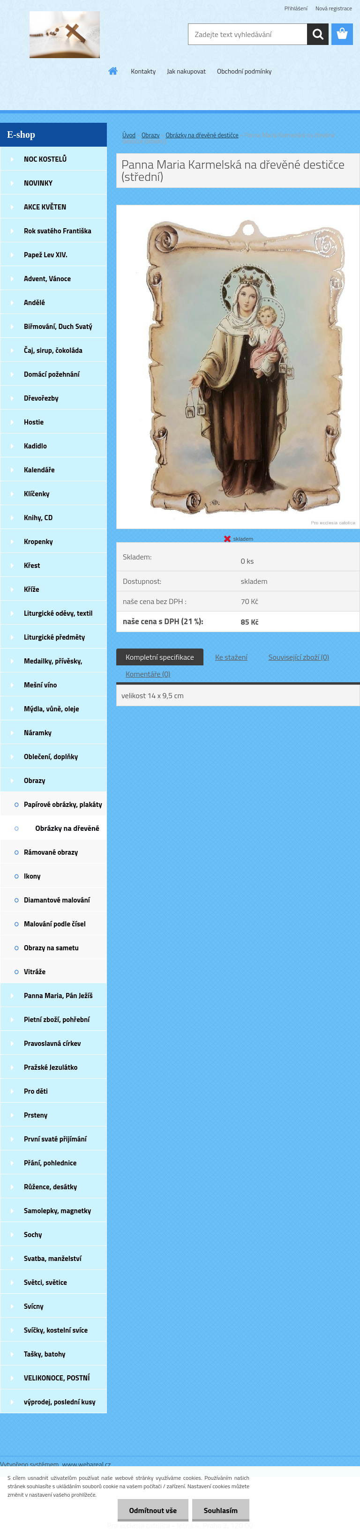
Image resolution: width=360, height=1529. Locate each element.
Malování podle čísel (55, 923)
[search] (318, 34)
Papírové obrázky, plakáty (63, 804)
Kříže (31, 589)
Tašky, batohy (45, 1354)
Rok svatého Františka (57, 230)
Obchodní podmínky (244, 71)
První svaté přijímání (55, 1139)
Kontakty (143, 71)
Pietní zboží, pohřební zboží (57, 1022)
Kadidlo (35, 445)
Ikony (32, 876)
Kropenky (38, 541)
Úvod (128, 135)
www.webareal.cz (86, 1464)
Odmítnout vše (153, 1510)
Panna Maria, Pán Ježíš (58, 995)
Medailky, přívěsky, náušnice (53, 664)
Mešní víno (40, 684)
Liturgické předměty (54, 637)
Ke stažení (231, 657)
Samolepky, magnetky (57, 1210)
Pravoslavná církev (52, 1043)
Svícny (34, 1306)
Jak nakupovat (186, 71)
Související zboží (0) (299, 657)
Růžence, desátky (50, 1186)
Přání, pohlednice (50, 1162)
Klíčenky (37, 493)
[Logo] (64, 34)
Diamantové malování (57, 900)
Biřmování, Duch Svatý (58, 326)
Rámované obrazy (51, 852)
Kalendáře (39, 469)
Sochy (33, 1234)
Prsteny (35, 1115)
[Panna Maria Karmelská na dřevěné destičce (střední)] (238, 209)
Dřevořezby (41, 398)
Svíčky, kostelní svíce (56, 1330)
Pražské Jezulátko (50, 1067)
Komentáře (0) (148, 673)
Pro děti (36, 1091)
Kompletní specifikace (160, 657)
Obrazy (34, 780)
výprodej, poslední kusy (60, 1401)
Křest (32, 565)
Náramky (38, 732)
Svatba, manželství (53, 1258)
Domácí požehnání (52, 374)
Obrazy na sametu (51, 947)
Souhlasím (220, 1510)
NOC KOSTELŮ (45, 159)
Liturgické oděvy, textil (58, 613)
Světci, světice (45, 1282)
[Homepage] (113, 71)
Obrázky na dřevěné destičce (67, 831)
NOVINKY (38, 183)
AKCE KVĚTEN (45, 206)
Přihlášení (296, 8)
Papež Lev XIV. (46, 254)
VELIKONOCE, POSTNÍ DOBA (57, 1380)
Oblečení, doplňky (51, 756)
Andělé (34, 302)
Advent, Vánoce (47, 278)
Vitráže (34, 971)
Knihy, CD (38, 517)
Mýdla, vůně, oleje (51, 708)
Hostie (34, 422)
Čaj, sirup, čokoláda (53, 350)
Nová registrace (333, 8)
